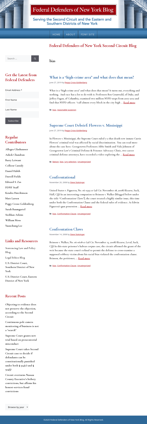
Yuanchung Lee (13, 225)
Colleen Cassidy (14, 165)
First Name (11, 99)
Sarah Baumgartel (15, 209)
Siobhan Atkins (14, 214)
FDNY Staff (11, 187)
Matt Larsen (12, 198)
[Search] (35, 58)
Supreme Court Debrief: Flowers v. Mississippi (85, 125)
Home (56, 34)
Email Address (13, 90)
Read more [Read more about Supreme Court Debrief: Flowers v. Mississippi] (129, 154)
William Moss (13, 220)
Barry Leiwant (13, 160)
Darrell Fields (13, 176)
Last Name (11, 109)
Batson (56, 161)
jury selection (70, 161)
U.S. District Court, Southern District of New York (19, 267)
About (70, 34)
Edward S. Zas (13, 182)
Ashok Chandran (15, 154)
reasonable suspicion (66, 110)
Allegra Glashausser (16, 149)
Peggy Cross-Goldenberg (19, 204)
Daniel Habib (12, 171)
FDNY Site (87, 34)
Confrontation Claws (66, 229)
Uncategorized (84, 161)
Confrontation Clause (66, 213)
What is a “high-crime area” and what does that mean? (91, 77)
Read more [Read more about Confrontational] (86, 206)
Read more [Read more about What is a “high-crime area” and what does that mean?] (129, 102)
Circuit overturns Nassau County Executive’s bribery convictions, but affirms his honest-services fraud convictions (20, 383)
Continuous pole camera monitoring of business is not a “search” (22, 326)
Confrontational (62, 177)
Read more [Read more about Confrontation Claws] (84, 258)
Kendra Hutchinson (16, 193)
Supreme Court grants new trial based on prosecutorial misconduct (21, 339)
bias (54, 110)
